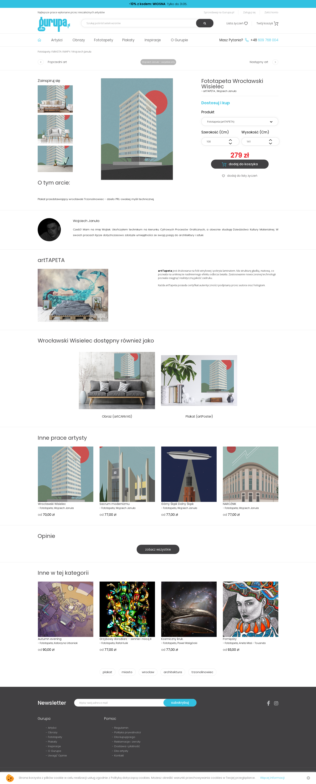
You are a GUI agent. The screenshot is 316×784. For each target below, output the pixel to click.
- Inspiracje (53, 746)
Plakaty (128, 40)
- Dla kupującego (123, 737)
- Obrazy (51, 732)
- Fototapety (54, 737)
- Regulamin (120, 728)
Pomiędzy (230, 639)
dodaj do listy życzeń (239, 176)
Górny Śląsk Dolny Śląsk (177, 504)
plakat (107, 672)
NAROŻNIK (229, 504)
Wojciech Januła (81, 51)
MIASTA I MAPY (61, 51)
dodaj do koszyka (240, 164)
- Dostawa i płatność (126, 746)
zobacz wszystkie (158, 549)
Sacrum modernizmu (115, 504)
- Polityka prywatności (126, 732)
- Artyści (51, 728)
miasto (127, 672)
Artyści (56, 40)
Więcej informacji (272, 778)
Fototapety (103, 40)
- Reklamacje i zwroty (126, 742)
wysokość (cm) (255, 132)
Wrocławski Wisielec (52, 504)
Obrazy (79, 40)
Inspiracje (152, 40)
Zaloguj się (249, 12)
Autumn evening (49, 639)
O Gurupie (179, 40)
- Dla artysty (120, 751)
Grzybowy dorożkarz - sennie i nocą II (125, 639)
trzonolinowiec (202, 672)
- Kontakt (118, 755)
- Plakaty (51, 742)
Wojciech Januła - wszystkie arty (158, 62)
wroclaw (148, 672)
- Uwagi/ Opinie (56, 755)
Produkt (207, 112)
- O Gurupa (53, 751)
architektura (173, 672)
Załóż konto (271, 12)
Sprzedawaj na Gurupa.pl (219, 12)
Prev (49, 610)
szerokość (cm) (215, 132)
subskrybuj (180, 702)
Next (267, 610)
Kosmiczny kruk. (172, 639)
